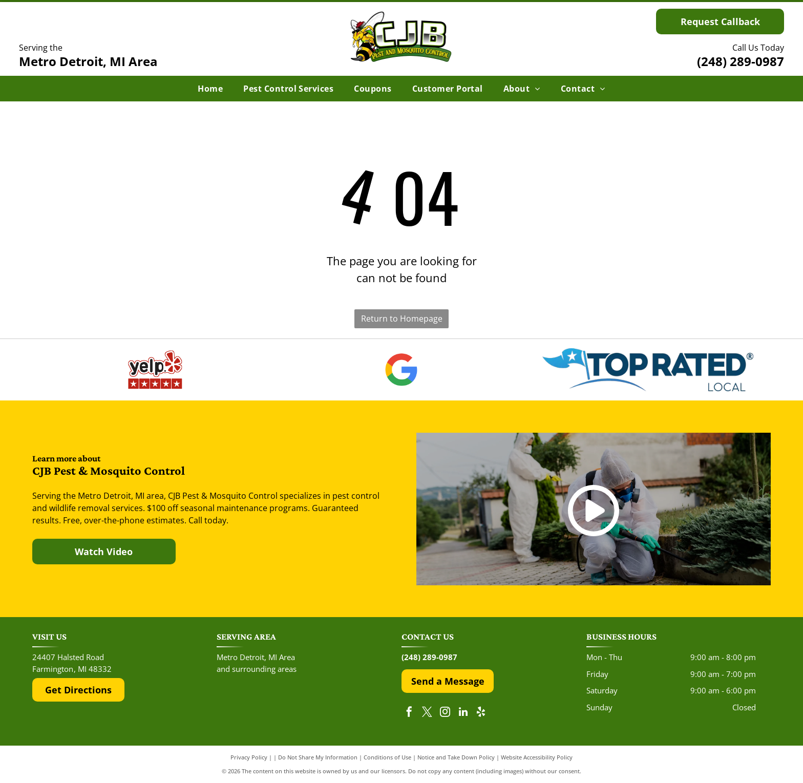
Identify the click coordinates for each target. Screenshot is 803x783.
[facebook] (409, 713)
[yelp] (481, 713)
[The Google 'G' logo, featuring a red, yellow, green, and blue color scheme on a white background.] (402, 369)
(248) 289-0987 (740, 61)
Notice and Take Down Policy (456, 757)
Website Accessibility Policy (537, 757)
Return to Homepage (401, 318)
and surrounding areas (257, 669)
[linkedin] (463, 713)
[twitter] (427, 713)
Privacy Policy (248, 757)
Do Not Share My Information (317, 757)
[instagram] (445, 713)
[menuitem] (210, 88)
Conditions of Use (387, 757)
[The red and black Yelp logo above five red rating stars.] (155, 369)
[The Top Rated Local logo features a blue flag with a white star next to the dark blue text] (647, 369)
